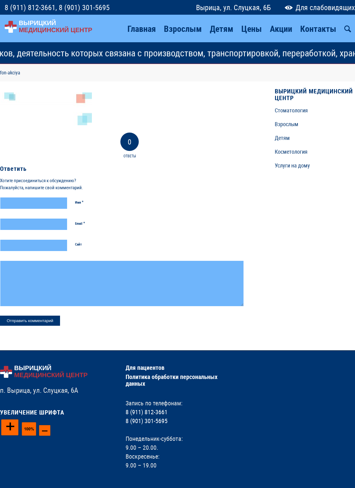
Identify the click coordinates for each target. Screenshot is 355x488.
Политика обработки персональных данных (171, 380)
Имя (79, 202)
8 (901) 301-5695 (84, 7)
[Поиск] (347, 28)
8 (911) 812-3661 (30, 7)
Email (80, 223)
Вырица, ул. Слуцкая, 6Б (233, 7)
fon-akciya (10, 72)
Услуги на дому (292, 165)
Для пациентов (145, 367)
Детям (282, 137)
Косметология (291, 151)
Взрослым (286, 124)
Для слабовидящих (318, 7)
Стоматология (291, 110)
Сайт (78, 244)
